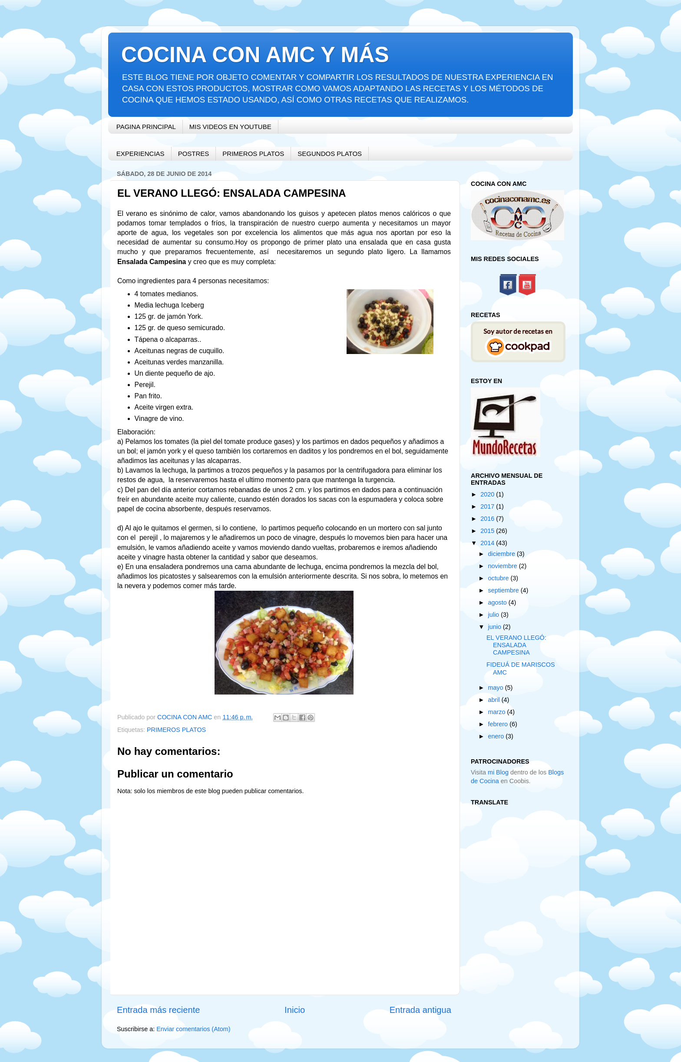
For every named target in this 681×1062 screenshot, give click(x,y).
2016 (488, 518)
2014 (488, 542)
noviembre (503, 565)
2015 (488, 530)
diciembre (502, 553)
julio (494, 614)
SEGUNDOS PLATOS (330, 153)
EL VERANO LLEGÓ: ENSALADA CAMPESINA (516, 645)
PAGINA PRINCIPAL (146, 126)
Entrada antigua (420, 1010)
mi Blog (498, 772)
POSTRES (193, 153)
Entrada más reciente (158, 1010)
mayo (496, 687)
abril (495, 699)
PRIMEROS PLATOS (253, 153)
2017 (488, 506)
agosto (498, 602)
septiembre (504, 590)
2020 (488, 494)
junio (495, 626)
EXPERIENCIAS (140, 153)
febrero (499, 724)
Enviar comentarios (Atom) (193, 1029)
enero (497, 736)
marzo (497, 711)
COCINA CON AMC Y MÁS (255, 55)
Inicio (294, 1010)
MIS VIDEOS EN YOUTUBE (230, 126)
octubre (499, 578)
